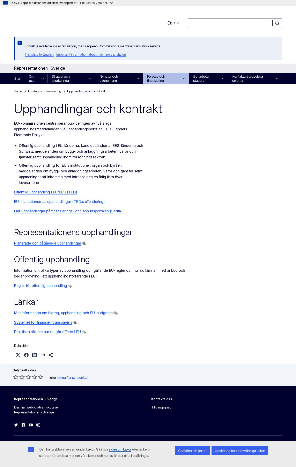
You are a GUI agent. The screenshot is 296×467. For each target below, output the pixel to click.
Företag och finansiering (156, 78)
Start (17, 78)
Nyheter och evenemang (108, 78)
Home (18, 91)
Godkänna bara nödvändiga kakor (240, 451)
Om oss (31, 78)
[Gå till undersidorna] (43, 78)
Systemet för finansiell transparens (43, 322)
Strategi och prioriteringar (61, 78)
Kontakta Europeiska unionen (247, 78)
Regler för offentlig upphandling (40, 285)
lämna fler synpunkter (73, 378)
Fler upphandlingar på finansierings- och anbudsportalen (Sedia (67, 211)
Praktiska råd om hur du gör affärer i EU (47, 332)
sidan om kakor (120, 449)
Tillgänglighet (161, 407)
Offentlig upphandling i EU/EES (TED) (45, 192)
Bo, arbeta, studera (201, 78)
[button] (18, 355)
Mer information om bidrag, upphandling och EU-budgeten (63, 313)
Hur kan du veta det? (96, 3)
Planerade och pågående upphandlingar (47, 243)
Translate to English (39, 54)
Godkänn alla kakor (192, 451)
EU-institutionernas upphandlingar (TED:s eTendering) (59, 201)
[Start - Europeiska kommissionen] (47, 20)
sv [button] (173, 23)
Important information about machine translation (91, 54)
